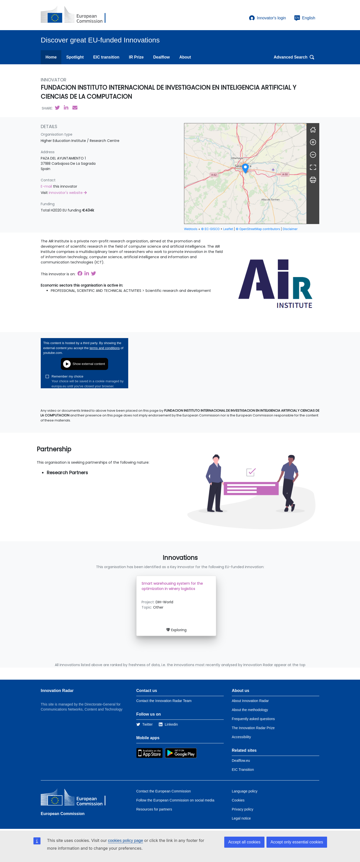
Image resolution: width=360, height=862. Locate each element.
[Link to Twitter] (144, 724)
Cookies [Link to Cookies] (238, 800)
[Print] (313, 180)
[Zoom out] (313, 154)
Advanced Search (294, 57)
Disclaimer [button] (290, 229)
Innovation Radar (57, 690)
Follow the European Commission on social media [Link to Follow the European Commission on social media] (175, 800)
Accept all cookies (244, 842)
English (304, 18)
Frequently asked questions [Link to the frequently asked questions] (253, 719)
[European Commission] (77, 15)
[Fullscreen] (313, 167)
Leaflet (228, 229)
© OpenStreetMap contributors (258, 229)
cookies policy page (125, 840)
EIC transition (106, 57)
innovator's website (68, 192)
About (185, 57)
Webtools (190, 229)
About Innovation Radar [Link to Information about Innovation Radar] (250, 701)
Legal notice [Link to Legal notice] (241, 818)
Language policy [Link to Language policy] (244, 791)
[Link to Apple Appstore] (149, 752)
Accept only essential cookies (297, 842)
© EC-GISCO (210, 229)
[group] (245, 173)
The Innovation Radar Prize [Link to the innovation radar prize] (253, 728)
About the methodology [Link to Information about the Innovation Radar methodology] (250, 710)
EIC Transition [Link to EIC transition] (243, 770)
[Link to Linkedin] (168, 724)
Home (51, 57)
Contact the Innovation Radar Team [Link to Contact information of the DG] (164, 701)
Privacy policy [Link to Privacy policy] (242, 809)
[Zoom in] (313, 142)
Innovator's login (267, 18)
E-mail (47, 186)
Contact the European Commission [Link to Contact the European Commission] (163, 791)
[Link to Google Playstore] (181, 752)
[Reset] (313, 129)
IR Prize (136, 57)
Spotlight (74, 57)
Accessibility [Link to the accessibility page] (241, 737)
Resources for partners (154, 809)
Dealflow (161, 57)
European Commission (62, 814)
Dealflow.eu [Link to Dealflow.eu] (241, 761)
